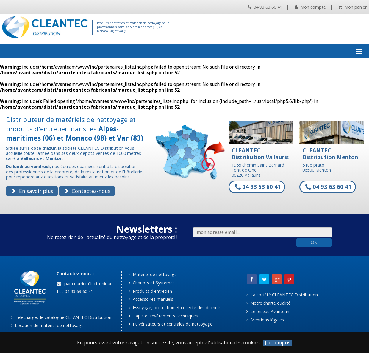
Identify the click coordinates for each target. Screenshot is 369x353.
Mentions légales (265, 320)
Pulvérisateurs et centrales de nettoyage (170, 324)
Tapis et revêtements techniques (163, 316)
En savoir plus (32, 191)
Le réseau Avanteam (268, 311)
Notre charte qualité (268, 303)
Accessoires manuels (151, 299)
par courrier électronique (84, 283)
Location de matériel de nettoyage (47, 325)
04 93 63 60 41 (265, 7)
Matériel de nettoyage (153, 274)
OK (314, 242)
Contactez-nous (87, 191)
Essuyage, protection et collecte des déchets (175, 307)
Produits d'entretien (150, 291)
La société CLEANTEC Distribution (282, 294)
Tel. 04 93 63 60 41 (74, 291)
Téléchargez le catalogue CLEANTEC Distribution (61, 317)
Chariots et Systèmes (152, 283)
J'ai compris (277, 343)
